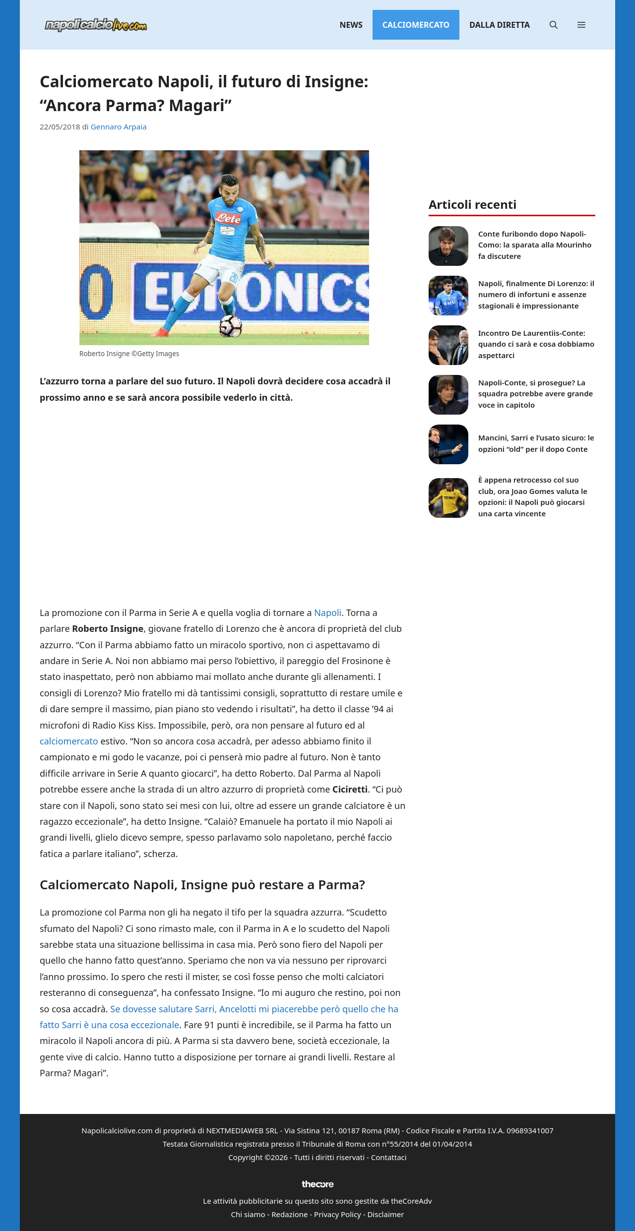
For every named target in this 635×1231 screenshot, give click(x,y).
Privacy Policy (337, 1214)
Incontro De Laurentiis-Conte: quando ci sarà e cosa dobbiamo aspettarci (536, 344)
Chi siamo (248, 1214)
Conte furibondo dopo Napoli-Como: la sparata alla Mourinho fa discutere (535, 245)
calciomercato (69, 741)
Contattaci (389, 1157)
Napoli (327, 612)
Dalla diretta (499, 24)
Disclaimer (385, 1214)
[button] (554, 25)
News (351, 24)
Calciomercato (415, 24)
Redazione (289, 1214)
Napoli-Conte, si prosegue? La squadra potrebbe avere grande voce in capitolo (535, 393)
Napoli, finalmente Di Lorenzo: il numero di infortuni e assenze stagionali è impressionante (536, 294)
